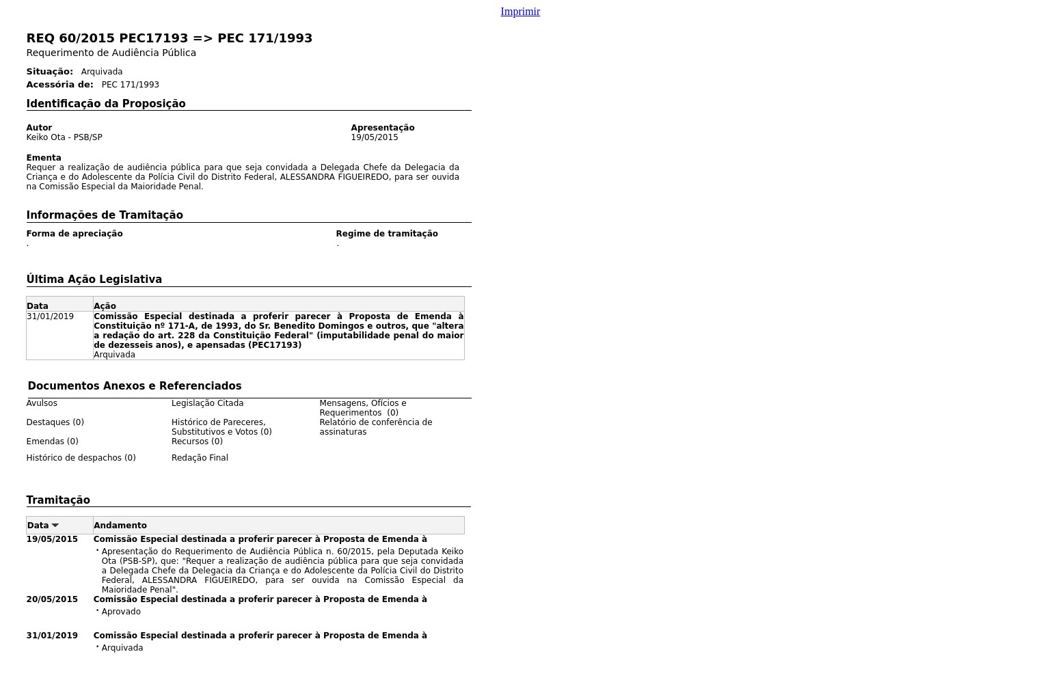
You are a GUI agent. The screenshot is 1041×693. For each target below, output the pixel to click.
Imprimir (521, 11)
